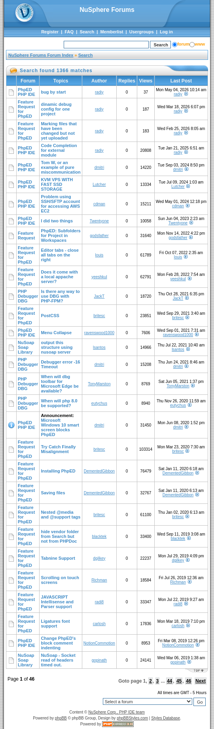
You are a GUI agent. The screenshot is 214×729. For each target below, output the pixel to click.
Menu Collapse (56, 332)
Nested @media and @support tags (60, 514)
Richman (99, 580)
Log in (166, 31)
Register (50, 31)
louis (99, 255)
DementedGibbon (99, 471)
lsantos (99, 347)
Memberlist (111, 31)
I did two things (57, 220)
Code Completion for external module (59, 150)
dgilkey (99, 558)
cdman (99, 204)
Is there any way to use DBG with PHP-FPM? (60, 296)
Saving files (53, 492)
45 (179, 681)
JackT (99, 296)
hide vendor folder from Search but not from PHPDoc (60, 536)
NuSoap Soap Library (26, 347)
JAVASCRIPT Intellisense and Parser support (57, 602)
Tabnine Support (58, 558)
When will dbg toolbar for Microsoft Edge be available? (59, 383)
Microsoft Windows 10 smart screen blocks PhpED (60, 427)
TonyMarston (99, 384)
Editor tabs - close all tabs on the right (59, 255)
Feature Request (26, 235)
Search (87, 31)
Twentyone (99, 221)
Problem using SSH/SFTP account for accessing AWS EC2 (60, 203)
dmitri (99, 167)
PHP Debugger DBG (28, 296)
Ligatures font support (55, 623)
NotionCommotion (99, 643)
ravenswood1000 (99, 333)
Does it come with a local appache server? (59, 277)
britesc (99, 316)
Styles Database (165, 718)
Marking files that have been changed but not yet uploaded (58, 130)
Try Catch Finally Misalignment (58, 449)
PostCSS (50, 315)
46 (188, 681)
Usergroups (141, 31)
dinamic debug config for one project (56, 109)
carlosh (99, 624)
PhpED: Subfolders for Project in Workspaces (60, 235)
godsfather (99, 235)
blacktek (99, 536)
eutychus (99, 403)
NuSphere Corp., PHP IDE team (116, 712)
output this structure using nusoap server (56, 347)
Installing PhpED (58, 471)
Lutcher (99, 184)
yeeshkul (99, 277)
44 (169, 681)
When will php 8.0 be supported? (59, 403)
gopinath (99, 660)
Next (200, 681)
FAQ (69, 31)
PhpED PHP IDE (26, 92)
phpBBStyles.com (132, 718)
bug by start (53, 92)
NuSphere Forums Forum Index (40, 55)
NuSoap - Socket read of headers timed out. (58, 660)
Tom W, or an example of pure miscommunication (60, 167)
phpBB (61, 718)
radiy (99, 92)
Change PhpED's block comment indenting (58, 643)
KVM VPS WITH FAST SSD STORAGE (57, 184)
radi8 (99, 602)
